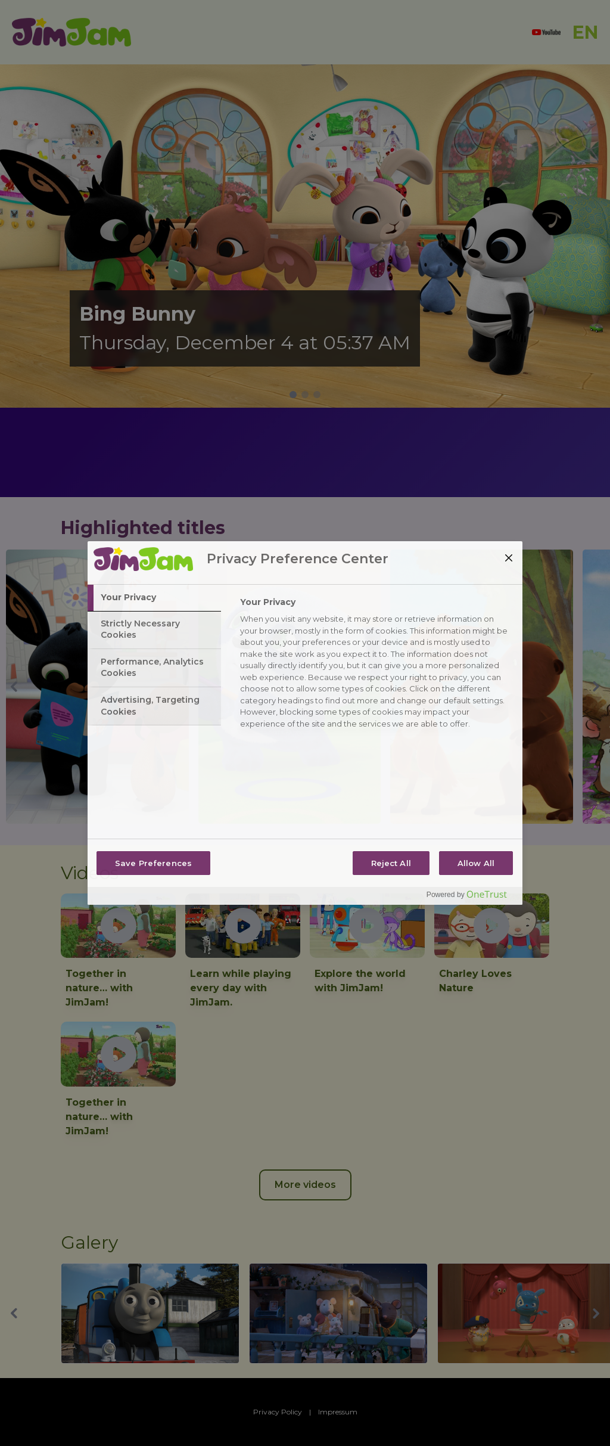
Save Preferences (153, 863)
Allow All (476, 863)
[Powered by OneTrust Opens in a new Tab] (471, 897)
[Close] (509, 558)
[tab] (154, 598)
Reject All (391, 863)
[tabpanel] (376, 666)
